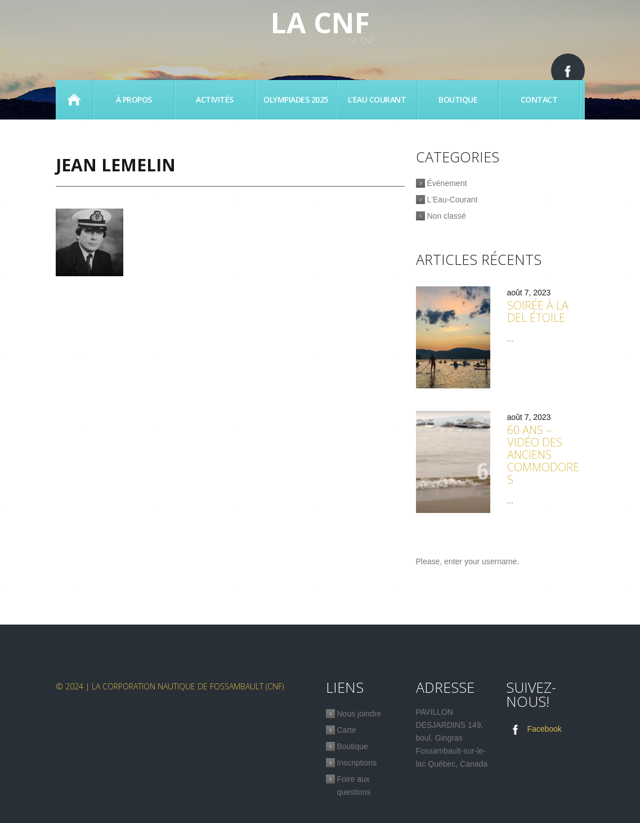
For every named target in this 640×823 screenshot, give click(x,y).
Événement (447, 183)
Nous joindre (359, 713)
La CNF (320, 22)
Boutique (457, 99)
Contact (539, 99)
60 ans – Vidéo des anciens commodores (543, 454)
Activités (215, 99)
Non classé (446, 215)
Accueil (74, 100)
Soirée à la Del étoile (538, 311)
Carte (346, 729)
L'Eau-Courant (452, 199)
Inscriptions (357, 762)
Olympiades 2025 (295, 99)
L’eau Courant (377, 99)
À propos (134, 99)
